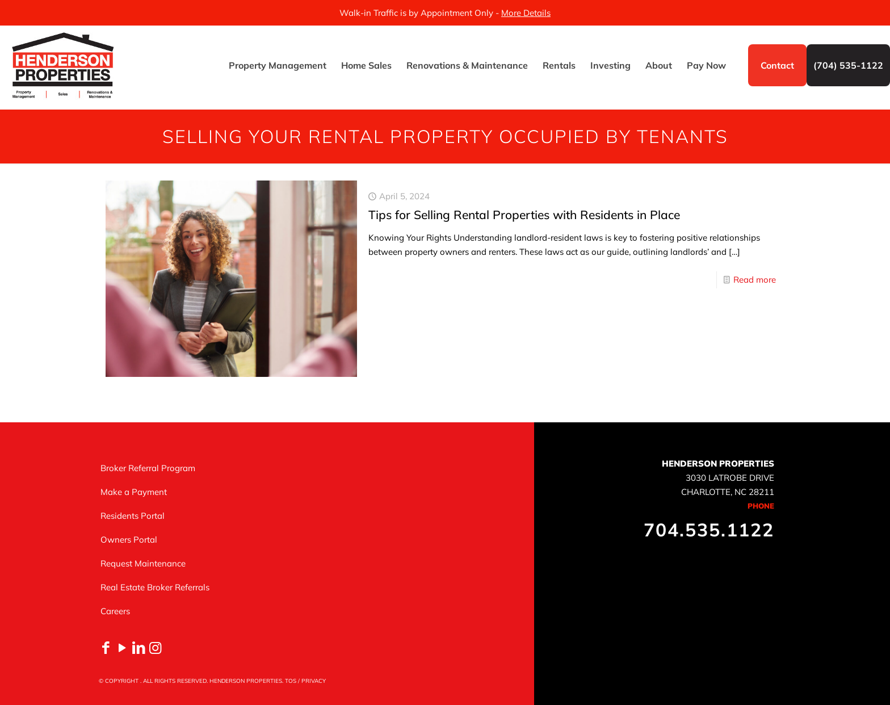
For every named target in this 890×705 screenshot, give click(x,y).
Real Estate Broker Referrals (154, 587)
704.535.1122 (709, 529)
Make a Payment (133, 491)
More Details (526, 12)
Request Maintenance (143, 563)
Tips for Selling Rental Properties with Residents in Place (524, 214)
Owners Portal (128, 539)
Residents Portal (132, 515)
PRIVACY (313, 681)
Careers (115, 611)
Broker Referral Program (147, 468)
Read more (754, 279)
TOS (290, 681)
